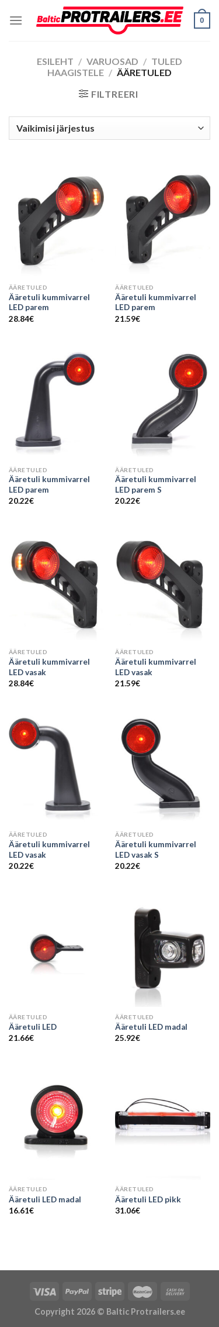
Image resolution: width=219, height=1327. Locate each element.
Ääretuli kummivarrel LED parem (49, 302)
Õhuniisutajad (110, 1262)
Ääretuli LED (33, 1027)
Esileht (55, 61)
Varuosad (112, 61)
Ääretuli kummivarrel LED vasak (49, 667)
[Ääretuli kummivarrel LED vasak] (56, 585)
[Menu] (16, 20)
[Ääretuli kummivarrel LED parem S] (162, 403)
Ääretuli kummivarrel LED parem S (155, 484)
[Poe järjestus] (109, 128)
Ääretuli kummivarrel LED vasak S (155, 850)
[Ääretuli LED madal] (162, 950)
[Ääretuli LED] (56, 950)
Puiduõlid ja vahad (39, 1262)
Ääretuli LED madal (151, 1027)
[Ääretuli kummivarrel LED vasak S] (162, 767)
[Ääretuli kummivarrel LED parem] (56, 220)
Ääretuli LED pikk (148, 1199)
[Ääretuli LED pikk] (162, 1122)
